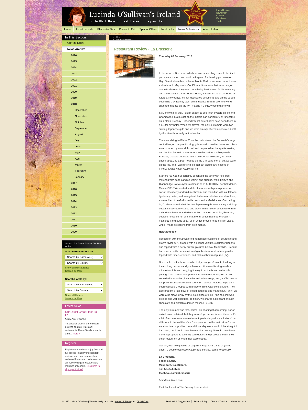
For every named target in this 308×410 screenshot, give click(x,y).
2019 (74, 97)
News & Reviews (188, 29)
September (81, 128)
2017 (74, 183)
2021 (74, 85)
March (78, 164)
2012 (74, 213)
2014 (74, 201)
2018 (74, 103)
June (78, 146)
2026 (74, 55)
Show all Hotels (74, 295)
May (77, 152)
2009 (74, 231)
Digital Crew (142, 401)
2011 (74, 219)
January (79, 176)
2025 (74, 61)
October (79, 122)
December (81, 110)
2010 (74, 225)
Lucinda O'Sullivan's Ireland (124, 16)
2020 (74, 91)
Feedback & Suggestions (178, 401)
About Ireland (211, 29)
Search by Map (73, 271)
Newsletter (221, 13)
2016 (74, 189)
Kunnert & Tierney (123, 401)
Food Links (167, 29)
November (81, 116)
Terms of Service (219, 401)
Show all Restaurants (77, 267)
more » (76, 333)
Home (68, 29)
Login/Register (223, 10)
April (77, 158)
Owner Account (238, 401)
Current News (75, 42)
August (79, 134)
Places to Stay (106, 29)
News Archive (76, 49)
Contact (220, 15)
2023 (74, 73)
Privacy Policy (200, 401)
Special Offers (148, 29)
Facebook (221, 18)
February (80, 170)
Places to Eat (127, 29)
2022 (74, 79)
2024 (74, 67)
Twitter (219, 21)
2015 (74, 195)
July (77, 140)
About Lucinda (84, 29)
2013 (74, 207)
